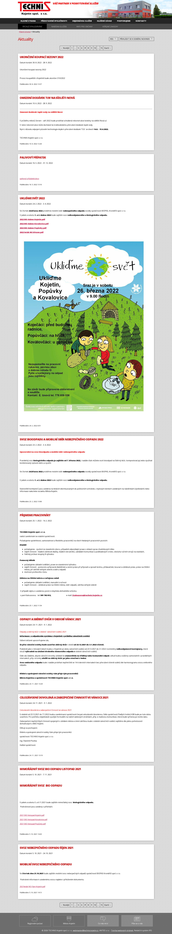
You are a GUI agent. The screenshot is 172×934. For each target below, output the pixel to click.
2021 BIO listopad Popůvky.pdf (33, 824)
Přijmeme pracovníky (35, 515)
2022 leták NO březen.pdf (32, 232)
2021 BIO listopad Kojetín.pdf (32, 815)
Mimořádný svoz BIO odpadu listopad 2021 (50, 769)
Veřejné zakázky (110, 26)
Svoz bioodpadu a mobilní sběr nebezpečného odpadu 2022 (61, 439)
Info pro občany (84, 26)
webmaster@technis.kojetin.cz (85, 930)
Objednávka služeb (82, 21)
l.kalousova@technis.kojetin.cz (87, 595)
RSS (113, 39)
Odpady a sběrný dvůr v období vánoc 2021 (50, 619)
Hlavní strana (28, 21)
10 (95, 48)
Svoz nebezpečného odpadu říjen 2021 (46, 848)
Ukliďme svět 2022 (32, 198)
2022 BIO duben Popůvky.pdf (33, 228)
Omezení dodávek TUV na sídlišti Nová (47, 98)
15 (102, 48)
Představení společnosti (54, 21)
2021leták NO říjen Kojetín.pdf (32, 886)
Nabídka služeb (59, 26)
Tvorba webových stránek (122, 930)
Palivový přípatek (33, 157)
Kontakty (141, 21)
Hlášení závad (104, 21)
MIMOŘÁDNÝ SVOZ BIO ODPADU (41, 785)
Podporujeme (123, 21)
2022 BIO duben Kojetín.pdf (32, 219)
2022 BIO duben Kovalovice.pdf (34, 223)
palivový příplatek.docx (29, 178)
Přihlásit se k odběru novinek (136, 39)
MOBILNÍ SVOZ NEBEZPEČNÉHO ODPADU (46, 864)
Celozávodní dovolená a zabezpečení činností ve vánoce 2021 (64, 697)
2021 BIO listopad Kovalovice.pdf (33, 819)
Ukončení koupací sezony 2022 (41, 57)
